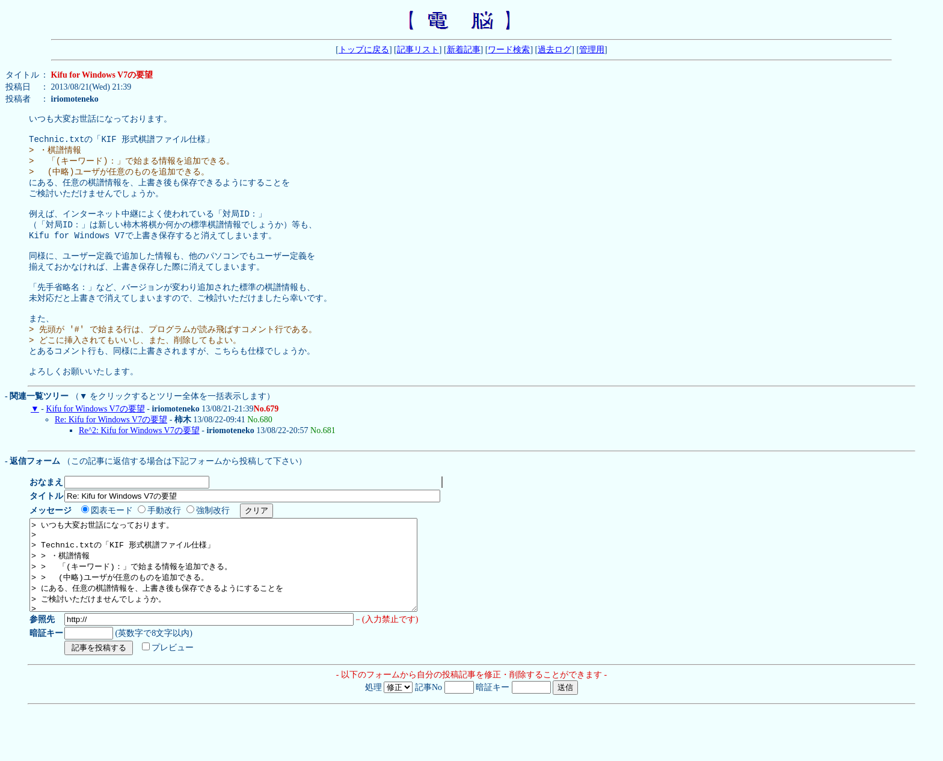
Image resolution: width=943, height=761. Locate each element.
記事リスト (418, 49)
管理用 (591, 49)
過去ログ (554, 49)
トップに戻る (364, 49)
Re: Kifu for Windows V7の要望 (111, 453)
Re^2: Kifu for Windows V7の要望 (139, 464)
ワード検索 (509, 49)
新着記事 (464, 49)
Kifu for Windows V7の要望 (95, 442)
